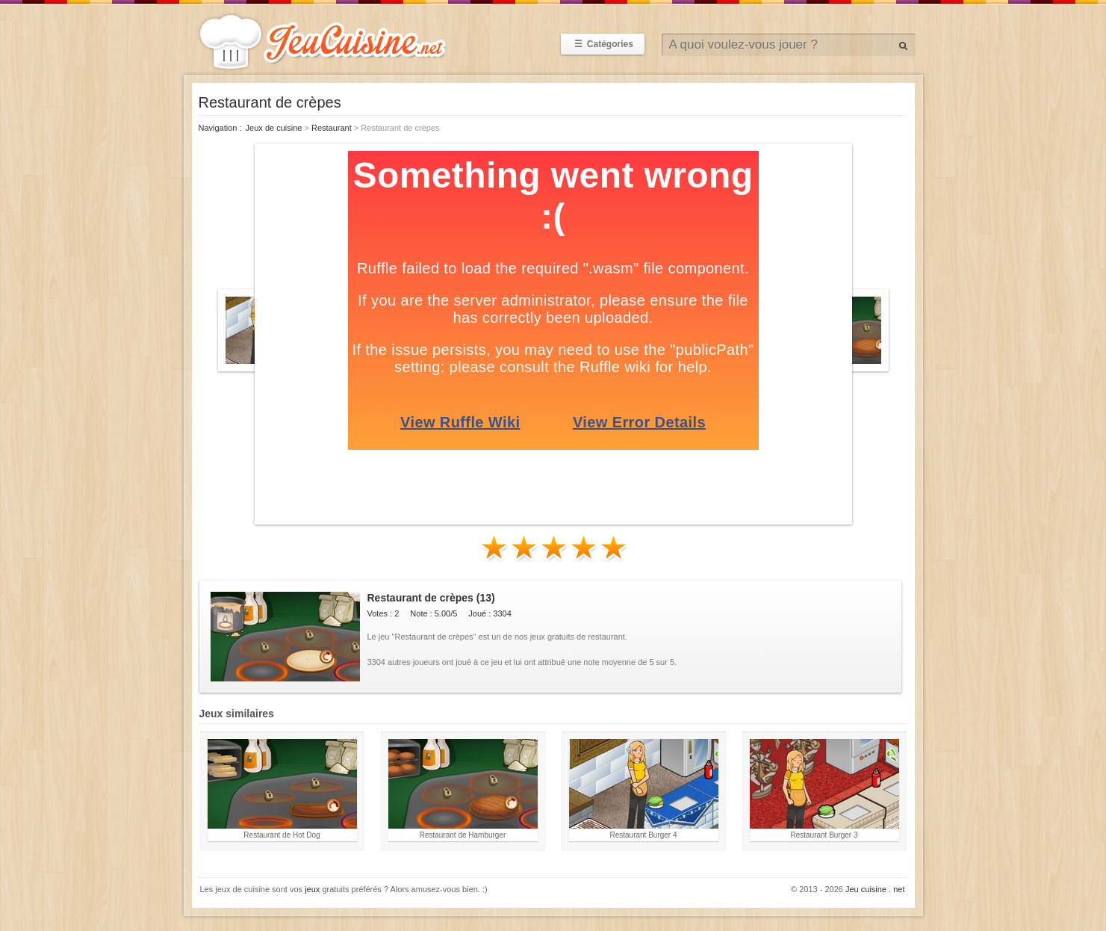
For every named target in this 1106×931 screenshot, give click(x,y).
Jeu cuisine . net (875, 889)
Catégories (602, 44)
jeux (312, 889)
